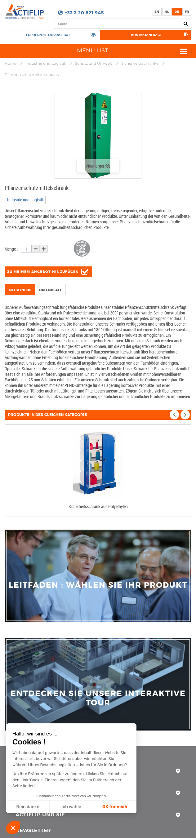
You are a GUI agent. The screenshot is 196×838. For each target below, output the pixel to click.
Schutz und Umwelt (94, 63)
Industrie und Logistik (46, 63)
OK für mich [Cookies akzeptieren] (114, 806)
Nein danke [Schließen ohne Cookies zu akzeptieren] (27, 806)
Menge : (11, 249)
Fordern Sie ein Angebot (48, 34)
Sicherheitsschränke (140, 63)
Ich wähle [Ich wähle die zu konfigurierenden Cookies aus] (71, 806)
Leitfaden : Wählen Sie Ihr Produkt (98, 585)
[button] (13, 827)
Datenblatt (50, 290)
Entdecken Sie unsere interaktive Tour (98, 698)
